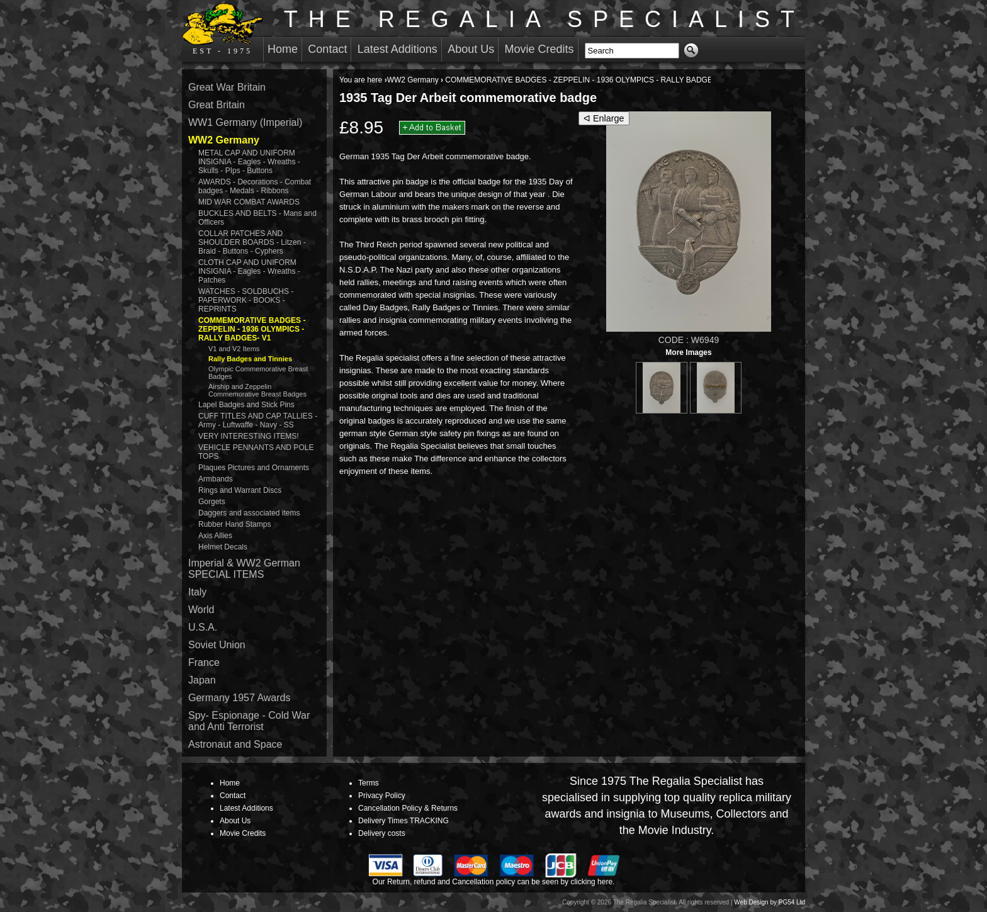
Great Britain (216, 104)
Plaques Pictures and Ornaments (253, 467)
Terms (368, 783)
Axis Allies (215, 535)
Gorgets (211, 501)
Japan (202, 680)
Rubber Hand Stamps (234, 524)
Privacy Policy (381, 795)
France (204, 662)
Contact (327, 49)
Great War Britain (227, 87)
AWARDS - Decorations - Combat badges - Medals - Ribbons (254, 186)
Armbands (215, 479)
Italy (197, 592)
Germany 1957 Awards (239, 697)
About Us (471, 49)
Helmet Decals (222, 547)
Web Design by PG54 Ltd (769, 902)
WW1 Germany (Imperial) (245, 122)
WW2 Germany (413, 80)
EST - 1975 (222, 29)
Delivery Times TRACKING (403, 820)
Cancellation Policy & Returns (408, 808)
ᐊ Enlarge (604, 118)
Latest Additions (397, 49)
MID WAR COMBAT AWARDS (249, 202)
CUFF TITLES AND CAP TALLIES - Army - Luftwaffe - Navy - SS (257, 420)
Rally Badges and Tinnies (250, 359)
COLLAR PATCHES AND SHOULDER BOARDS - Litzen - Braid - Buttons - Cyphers (252, 242)
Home (283, 49)
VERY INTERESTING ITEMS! (248, 436)
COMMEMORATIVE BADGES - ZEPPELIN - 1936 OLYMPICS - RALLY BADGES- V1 (588, 80)
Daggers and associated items (249, 513)
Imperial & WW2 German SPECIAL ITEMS (244, 569)
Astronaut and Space (235, 744)
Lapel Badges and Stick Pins (246, 404)
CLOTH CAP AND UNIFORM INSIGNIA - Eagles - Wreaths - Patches (249, 271)
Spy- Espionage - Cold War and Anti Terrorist (249, 721)
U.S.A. (202, 627)
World (201, 609)
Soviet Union (216, 644)
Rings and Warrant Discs (239, 490)
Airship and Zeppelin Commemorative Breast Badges (257, 390)
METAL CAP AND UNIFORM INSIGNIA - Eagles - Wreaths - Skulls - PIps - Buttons (249, 162)
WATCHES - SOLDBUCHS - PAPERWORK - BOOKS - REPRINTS (245, 300)
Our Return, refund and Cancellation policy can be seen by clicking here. (494, 881)
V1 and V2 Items (233, 348)
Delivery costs (381, 833)
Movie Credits (539, 49)
